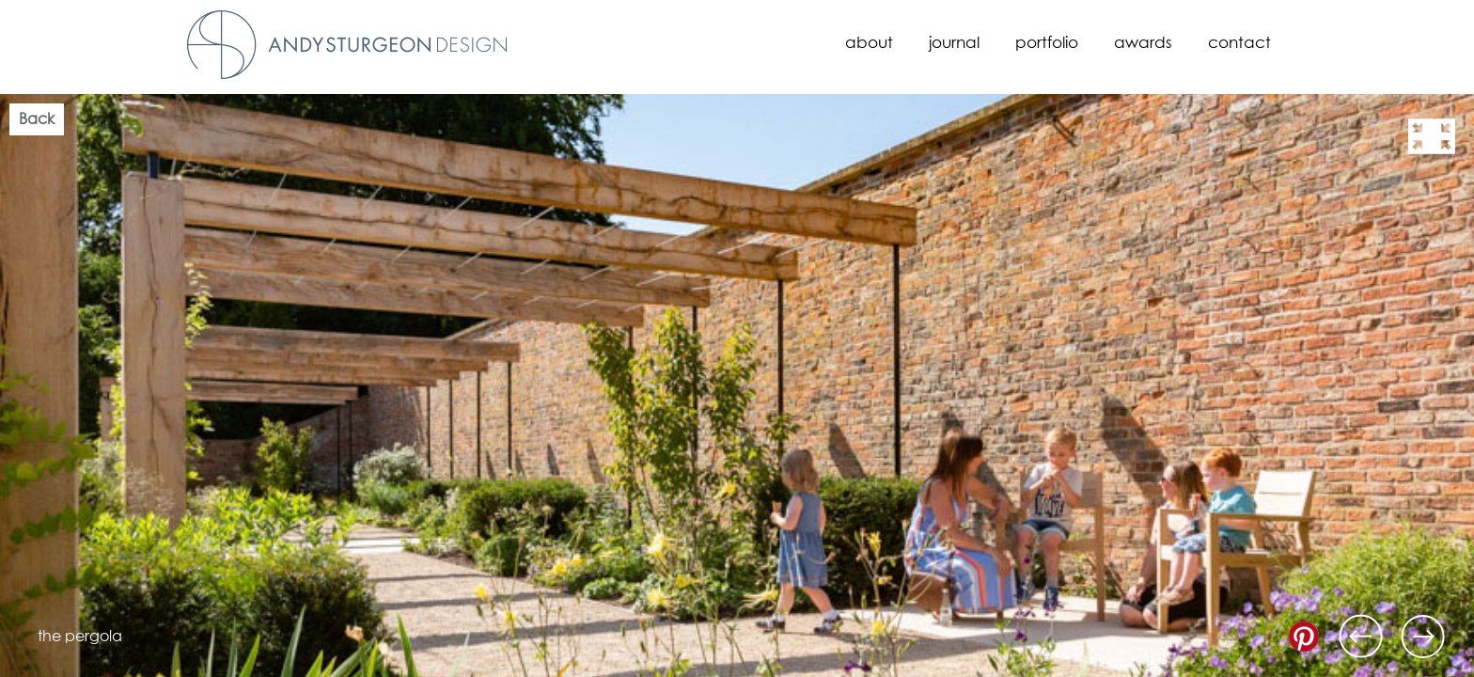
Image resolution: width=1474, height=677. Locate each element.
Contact (1239, 44)
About (869, 44)
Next (1423, 636)
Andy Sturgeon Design (347, 44)
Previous (1361, 636)
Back (37, 119)
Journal (954, 44)
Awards (1143, 44)
